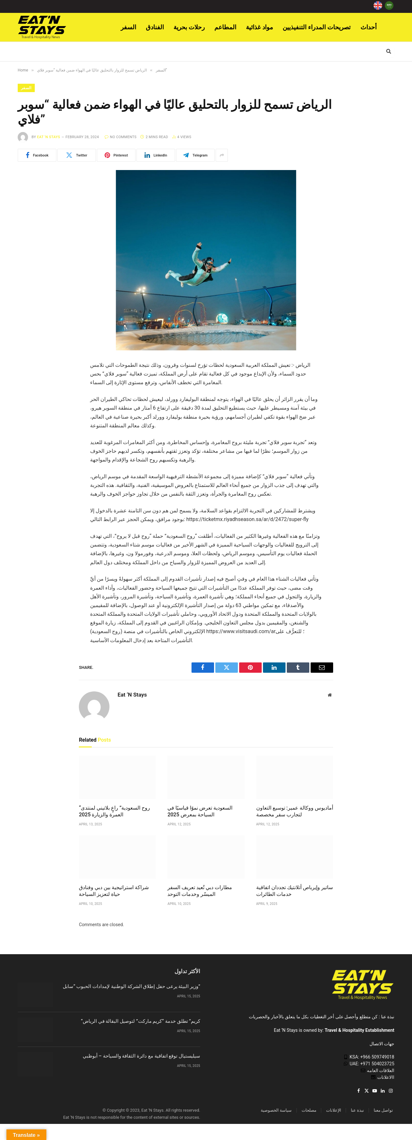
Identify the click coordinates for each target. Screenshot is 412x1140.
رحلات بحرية (189, 27)
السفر (128, 27)
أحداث (368, 27)
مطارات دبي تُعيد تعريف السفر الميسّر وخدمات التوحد (199, 891)
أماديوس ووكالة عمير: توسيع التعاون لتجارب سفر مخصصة (294, 811)
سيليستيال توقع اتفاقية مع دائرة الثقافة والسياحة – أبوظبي (141, 1056)
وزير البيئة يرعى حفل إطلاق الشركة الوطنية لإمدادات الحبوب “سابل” (131, 986)
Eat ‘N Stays (48, 137)
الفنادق (155, 27)
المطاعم (225, 27)
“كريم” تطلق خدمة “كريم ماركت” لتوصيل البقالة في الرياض (140, 1021)
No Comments (120, 137)
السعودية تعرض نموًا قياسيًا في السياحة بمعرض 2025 (199, 811)
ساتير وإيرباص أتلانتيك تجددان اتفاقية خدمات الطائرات (294, 891)
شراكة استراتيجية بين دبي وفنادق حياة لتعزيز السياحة (114, 891)
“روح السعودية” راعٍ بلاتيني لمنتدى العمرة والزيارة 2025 (114, 811)
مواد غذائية (259, 27)
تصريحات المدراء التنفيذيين (317, 27)
